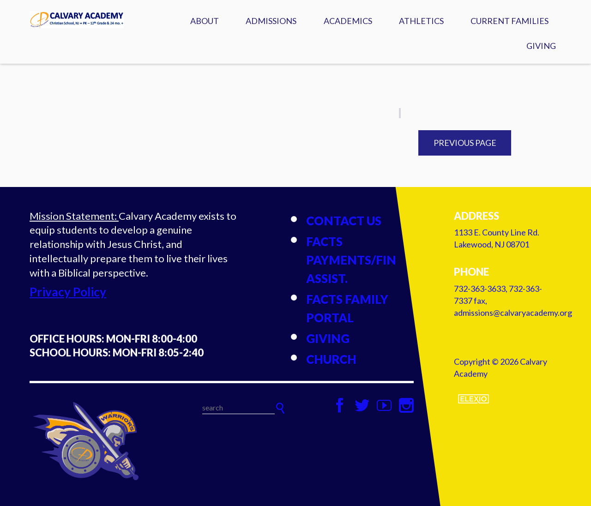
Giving (541, 46)
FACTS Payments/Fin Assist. (351, 260)
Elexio (473, 399)
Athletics (421, 21)
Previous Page (465, 143)
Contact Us (343, 220)
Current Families (509, 21)
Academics (348, 21)
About (204, 21)
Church (331, 359)
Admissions (271, 21)
